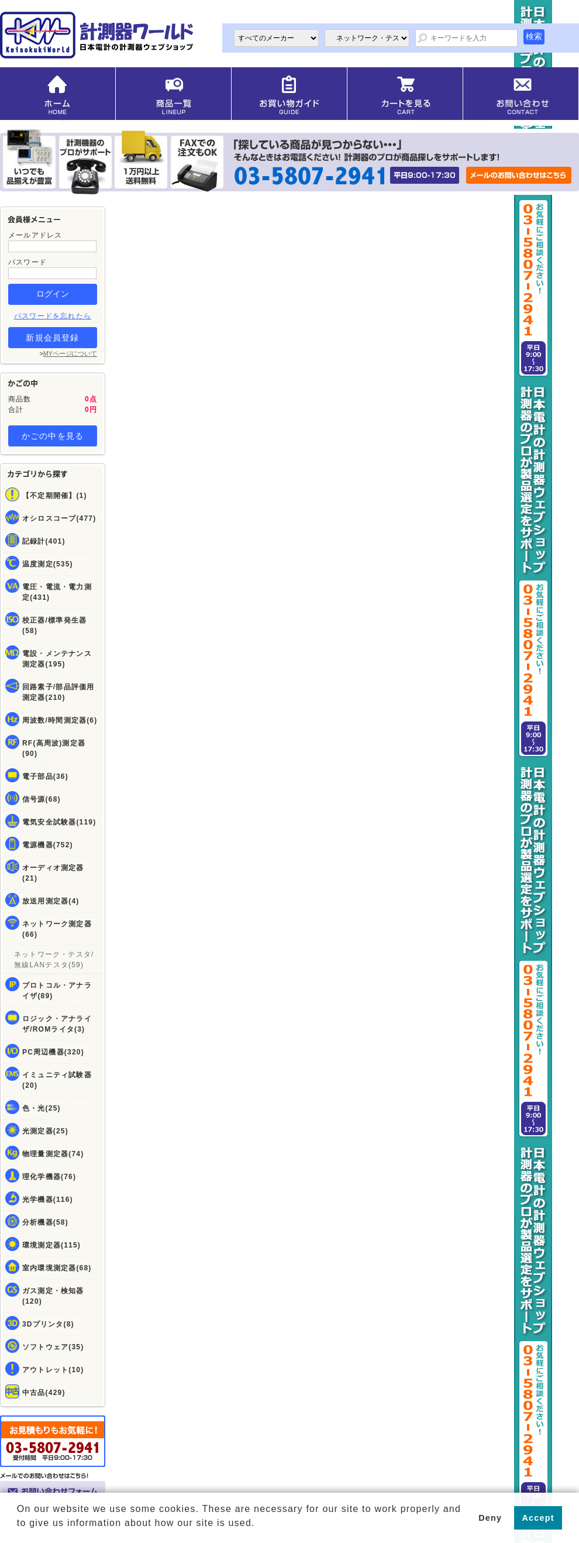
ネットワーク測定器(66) (57, 929)
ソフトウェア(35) (53, 1347)
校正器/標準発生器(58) (54, 625)
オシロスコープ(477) (59, 518)
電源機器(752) (47, 845)
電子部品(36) (45, 776)
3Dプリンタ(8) (48, 1324)
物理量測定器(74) (53, 1154)
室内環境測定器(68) (57, 1268)
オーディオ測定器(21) (53, 873)
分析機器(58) (45, 1222)
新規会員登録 (52, 337)
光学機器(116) (47, 1199)
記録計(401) (44, 541)
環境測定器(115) (51, 1245)
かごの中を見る (53, 436)
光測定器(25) (45, 1131)
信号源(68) (41, 799)
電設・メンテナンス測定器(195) (57, 658)
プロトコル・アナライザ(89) (57, 990)
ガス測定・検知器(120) (53, 1296)
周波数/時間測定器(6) (59, 720)
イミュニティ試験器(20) (57, 1080)
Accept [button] (538, 1518)
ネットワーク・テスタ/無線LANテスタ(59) (54, 959)
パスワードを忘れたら (52, 316)
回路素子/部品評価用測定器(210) (58, 692)
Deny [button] (490, 1518)
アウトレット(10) (53, 1370)
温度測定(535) (47, 564)
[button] (18, 1532)
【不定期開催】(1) (54, 496)
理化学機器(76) (49, 1177)
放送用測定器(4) (50, 901)
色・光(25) (41, 1108)
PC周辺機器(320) (53, 1052)
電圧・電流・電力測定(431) (57, 592)
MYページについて (70, 353)
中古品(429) (44, 1393)
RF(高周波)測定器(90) (53, 748)
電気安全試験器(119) (59, 822)
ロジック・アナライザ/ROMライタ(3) (57, 1024)
